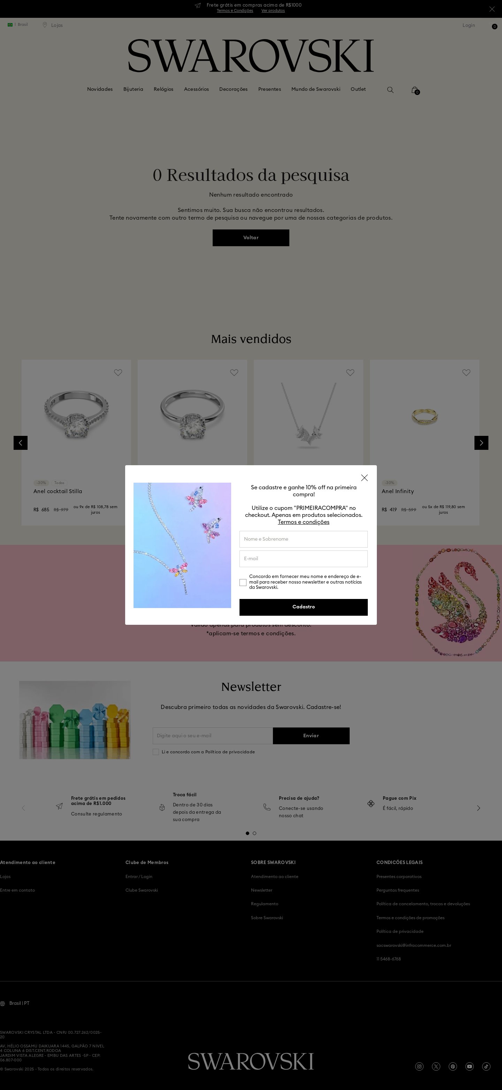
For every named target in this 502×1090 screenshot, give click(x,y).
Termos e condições (303, 522)
